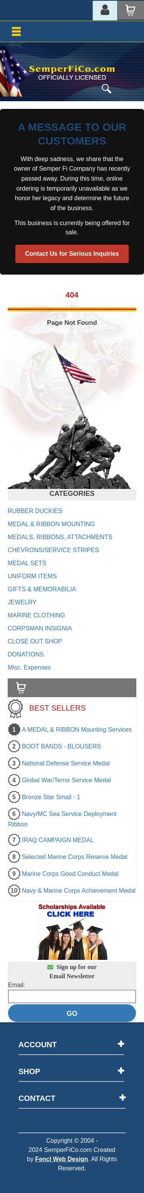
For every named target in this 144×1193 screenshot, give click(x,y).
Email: (16, 985)
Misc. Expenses (29, 667)
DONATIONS (26, 654)
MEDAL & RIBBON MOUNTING (51, 524)
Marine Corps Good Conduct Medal (70, 873)
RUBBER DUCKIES (35, 511)
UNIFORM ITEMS (32, 576)
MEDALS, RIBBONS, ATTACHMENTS (60, 537)
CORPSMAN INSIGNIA (40, 628)
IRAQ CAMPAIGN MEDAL (58, 840)
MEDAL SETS (27, 563)
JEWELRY (22, 602)
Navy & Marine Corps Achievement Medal (79, 890)
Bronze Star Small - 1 (51, 797)
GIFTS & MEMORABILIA (42, 589)
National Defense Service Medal (66, 763)
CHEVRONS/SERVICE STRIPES (53, 550)
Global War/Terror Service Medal (66, 780)
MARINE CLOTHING (36, 615)
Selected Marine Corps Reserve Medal (74, 857)
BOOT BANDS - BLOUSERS (61, 746)
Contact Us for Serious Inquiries (72, 253)
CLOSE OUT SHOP (35, 641)
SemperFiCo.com (68, 1150)
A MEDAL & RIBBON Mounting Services (77, 729)
